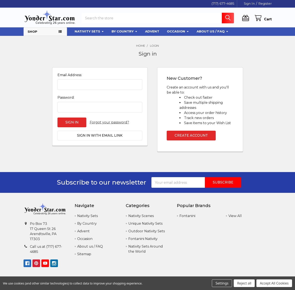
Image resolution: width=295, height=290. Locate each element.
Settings (221, 283)
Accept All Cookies (274, 283)
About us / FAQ (212, 31)
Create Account (191, 135)
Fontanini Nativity (143, 239)
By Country (124, 31)
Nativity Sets (89, 31)
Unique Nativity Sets (145, 223)
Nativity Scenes (141, 216)
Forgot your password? (109, 122)
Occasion (178, 31)
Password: (65, 97)
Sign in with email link (100, 135)
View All (235, 216)
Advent (152, 31)
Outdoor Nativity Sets (146, 231)
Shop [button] (32, 31)
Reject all (244, 283)
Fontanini (187, 216)
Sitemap (84, 254)
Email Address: (69, 75)
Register (265, 3)
